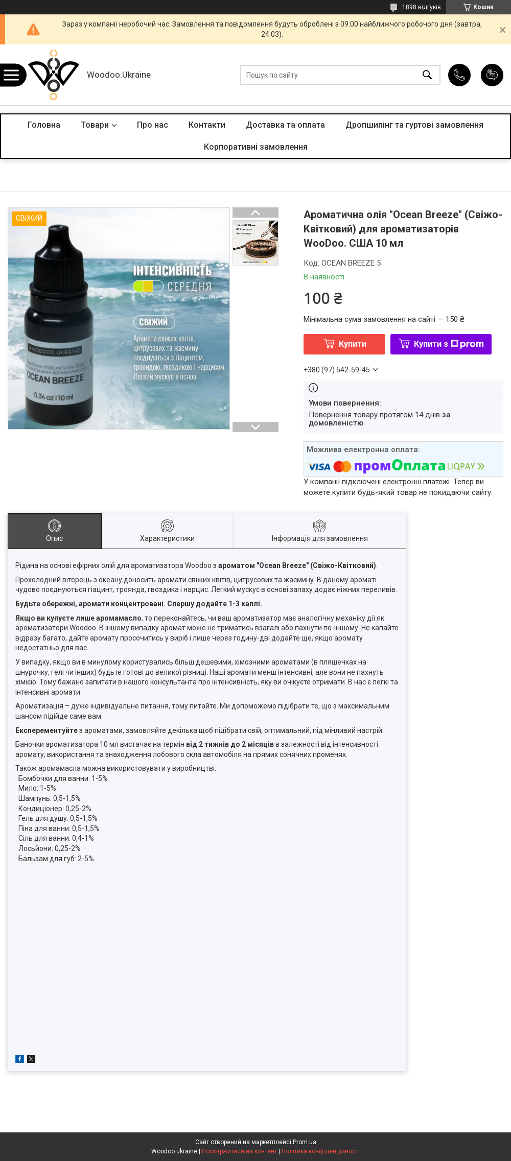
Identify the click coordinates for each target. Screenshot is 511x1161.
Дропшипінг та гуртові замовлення (414, 125)
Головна (44, 125)
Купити (352, 344)
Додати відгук (492, 75)
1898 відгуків (421, 7)
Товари (95, 125)
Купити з (449, 344)
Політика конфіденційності (321, 1151)
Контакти (207, 125)
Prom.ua (304, 1142)
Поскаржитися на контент (239, 1151)
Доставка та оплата (285, 125)
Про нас (152, 125)
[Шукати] (427, 74)
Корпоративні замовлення (256, 147)
